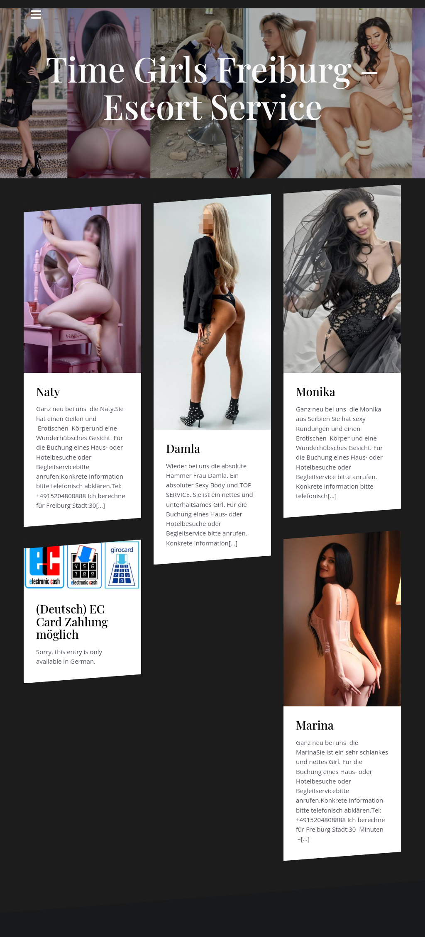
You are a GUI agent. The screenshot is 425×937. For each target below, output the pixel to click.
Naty (48, 391)
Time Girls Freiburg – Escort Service (212, 87)
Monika (315, 391)
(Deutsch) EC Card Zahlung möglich (72, 621)
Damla (183, 448)
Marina (315, 725)
